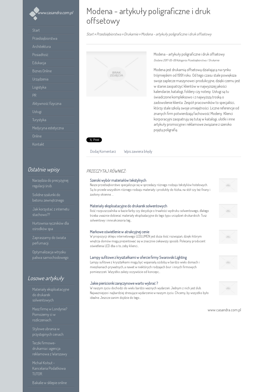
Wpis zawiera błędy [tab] (138, 151)
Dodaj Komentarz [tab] (103, 151)
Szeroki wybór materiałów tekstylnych (118, 180)
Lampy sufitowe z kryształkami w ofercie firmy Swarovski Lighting (138, 257)
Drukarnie (131, 34)
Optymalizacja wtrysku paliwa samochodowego (50, 255)
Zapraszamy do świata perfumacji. (49, 240)
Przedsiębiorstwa (108, 34)
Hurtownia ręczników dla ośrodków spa (50, 226)
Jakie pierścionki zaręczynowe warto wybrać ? (124, 283)
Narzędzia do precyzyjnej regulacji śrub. (50, 183)
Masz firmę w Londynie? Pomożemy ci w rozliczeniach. (49, 314)
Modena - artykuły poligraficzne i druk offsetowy (176, 34)
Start (90, 34)
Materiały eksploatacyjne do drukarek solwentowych (50, 295)
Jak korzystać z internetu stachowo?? (50, 212)
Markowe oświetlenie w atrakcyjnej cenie (119, 231)
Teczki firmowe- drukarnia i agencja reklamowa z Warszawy (49, 348)
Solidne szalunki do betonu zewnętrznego (48, 197)
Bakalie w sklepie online (49, 382)
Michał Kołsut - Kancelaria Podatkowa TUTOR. (49, 368)
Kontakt (38, 144)
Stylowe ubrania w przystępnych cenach (48, 331)
